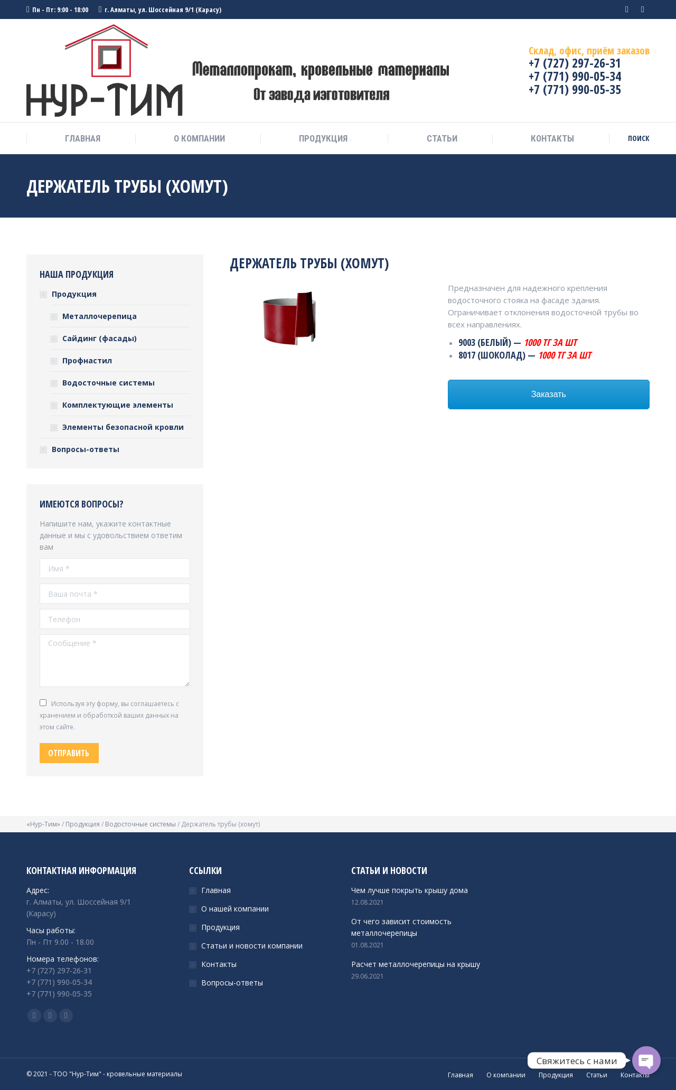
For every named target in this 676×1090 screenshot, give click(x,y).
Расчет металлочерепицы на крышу (415, 964)
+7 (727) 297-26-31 (575, 62)
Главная (216, 890)
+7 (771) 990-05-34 (575, 75)
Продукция (74, 294)
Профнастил (87, 360)
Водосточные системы (108, 383)
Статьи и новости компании (252, 946)
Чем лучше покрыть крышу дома (409, 890)
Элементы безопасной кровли (123, 427)
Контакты (219, 964)
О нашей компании (235, 909)
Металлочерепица (99, 316)
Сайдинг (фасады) (99, 338)
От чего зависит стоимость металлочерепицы (401, 927)
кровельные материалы (144, 1073)
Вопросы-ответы (85, 449)
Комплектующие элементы (117, 405)
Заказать (548, 394)
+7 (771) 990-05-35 (575, 89)
